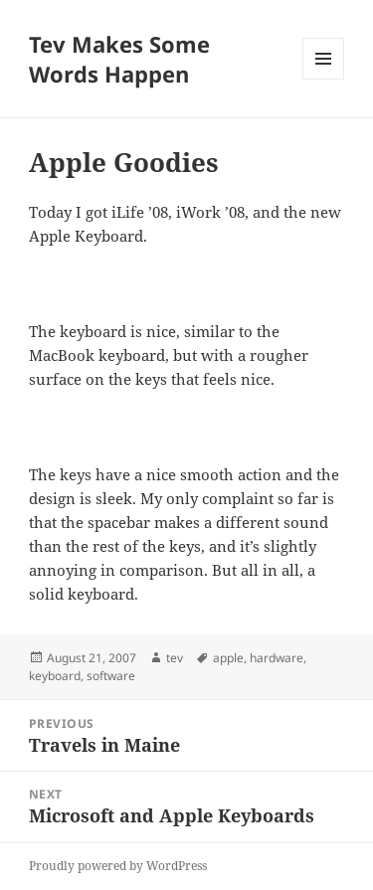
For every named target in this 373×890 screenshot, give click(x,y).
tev (174, 657)
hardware (276, 657)
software (111, 675)
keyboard (55, 675)
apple (228, 657)
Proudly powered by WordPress (118, 865)
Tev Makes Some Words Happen (119, 59)
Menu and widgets (323, 79)
